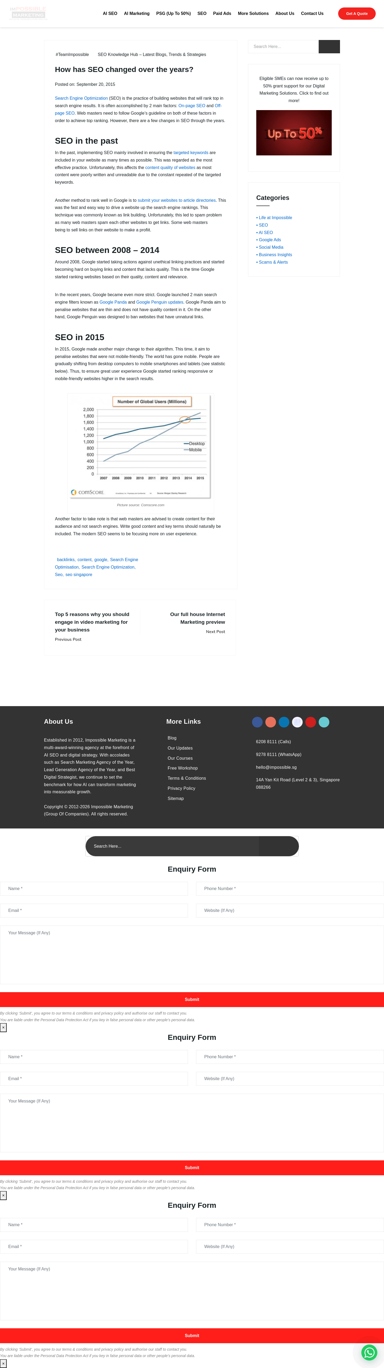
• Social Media (269, 247)
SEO (202, 13)
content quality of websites (170, 167)
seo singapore (78, 574)
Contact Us (312, 13)
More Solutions (253, 13)
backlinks (66, 559)
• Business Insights (274, 254)
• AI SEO (264, 232)
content (84, 559)
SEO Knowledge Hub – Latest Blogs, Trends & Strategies (152, 54)
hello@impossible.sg (276, 767)
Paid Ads (222, 13)
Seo (58, 574)
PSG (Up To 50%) (173, 13)
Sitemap (176, 798)
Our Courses (180, 758)
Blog (172, 738)
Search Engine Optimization (81, 98)
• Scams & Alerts (272, 262)
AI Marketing (137, 13)
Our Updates (180, 748)
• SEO (262, 225)
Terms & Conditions (187, 778)
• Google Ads (268, 240)
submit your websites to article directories (177, 200)
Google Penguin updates (159, 302)
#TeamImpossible (72, 54)
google (100, 559)
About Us (284, 13)
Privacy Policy (181, 788)
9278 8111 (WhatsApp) (279, 754)
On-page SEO (191, 105)
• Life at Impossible (274, 217)
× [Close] (3, 1027)
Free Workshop (183, 768)
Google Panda (113, 302)
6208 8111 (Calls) (273, 741)
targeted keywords (191, 152)
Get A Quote (357, 13)
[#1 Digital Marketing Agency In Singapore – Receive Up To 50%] (369, 1353)
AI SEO (110, 13)
